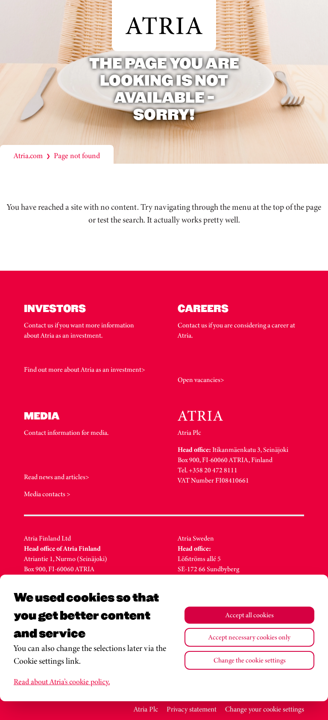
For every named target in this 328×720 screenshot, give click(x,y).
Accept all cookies (250, 615)
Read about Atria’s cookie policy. (62, 681)
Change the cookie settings (250, 660)
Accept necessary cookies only (249, 637)
